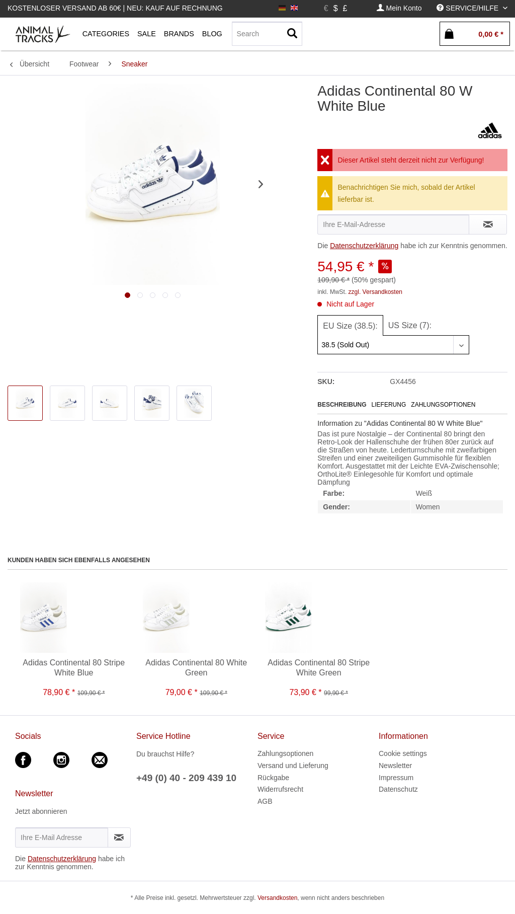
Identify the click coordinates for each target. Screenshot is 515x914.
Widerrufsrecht (280, 789)
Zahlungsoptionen (443, 404)
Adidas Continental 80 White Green (196, 667)
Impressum (396, 778)
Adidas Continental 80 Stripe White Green (319, 667)
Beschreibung (341, 404)
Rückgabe (273, 778)
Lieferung (389, 404)
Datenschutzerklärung (364, 246)
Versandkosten (277, 897)
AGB (265, 801)
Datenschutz (398, 789)
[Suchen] (292, 34)
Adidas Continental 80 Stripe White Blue (74, 667)
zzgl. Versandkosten (375, 291)
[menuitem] (399, 8)
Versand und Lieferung (293, 765)
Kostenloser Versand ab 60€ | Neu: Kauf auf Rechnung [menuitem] (115, 8)
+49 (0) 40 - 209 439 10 (186, 778)
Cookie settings (403, 753)
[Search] (267, 34)
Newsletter (395, 765)
